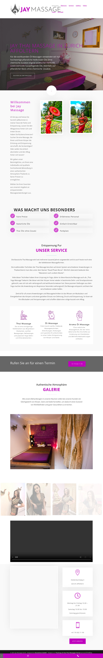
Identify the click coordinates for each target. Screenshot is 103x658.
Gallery (78, 6)
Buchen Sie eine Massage (22, 75)
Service (71, 6)
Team (54, 12)
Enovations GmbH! (41, 653)
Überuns (64, 6)
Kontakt (60, 12)
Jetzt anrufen (77, 641)
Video (85, 6)
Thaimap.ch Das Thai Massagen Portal (68, 653)
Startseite (55, 6)
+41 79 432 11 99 (77, 364)
